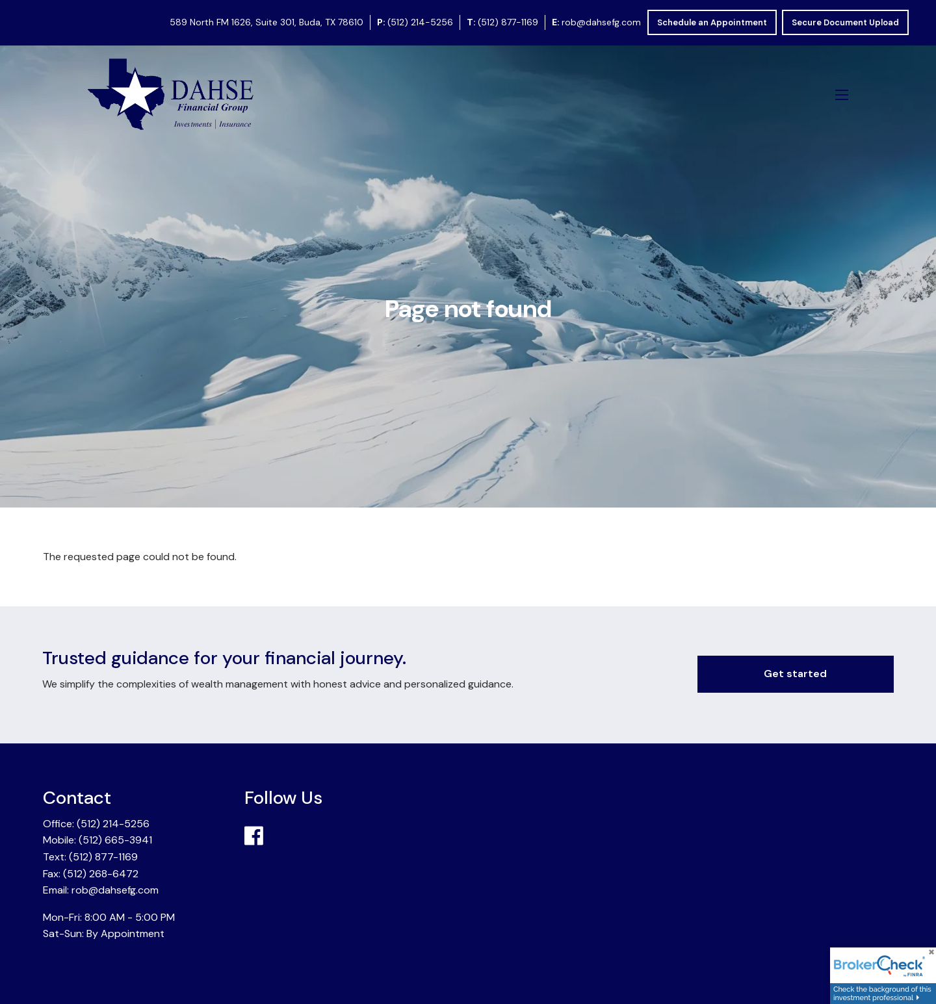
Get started (795, 673)
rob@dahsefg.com (601, 22)
